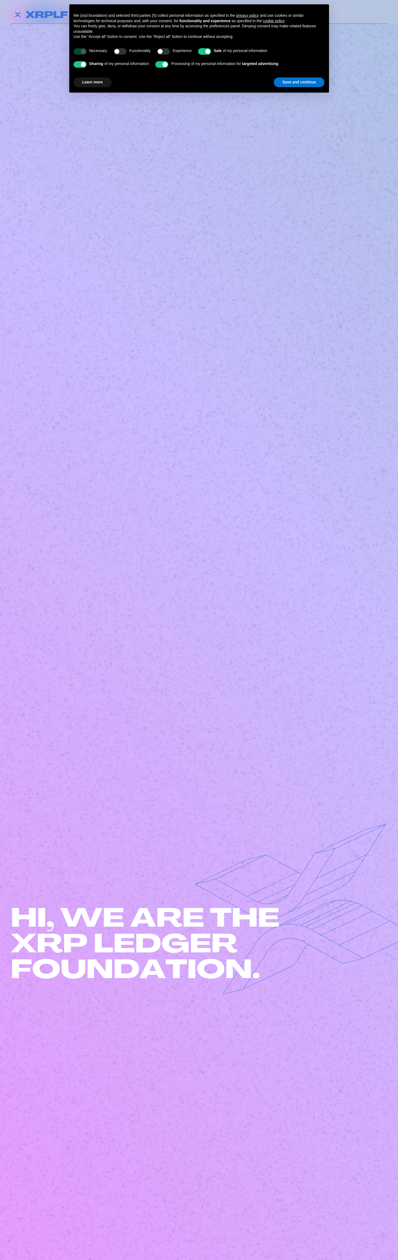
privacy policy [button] (247, 15)
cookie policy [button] (273, 21)
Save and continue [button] (299, 82)
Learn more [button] (92, 82)
